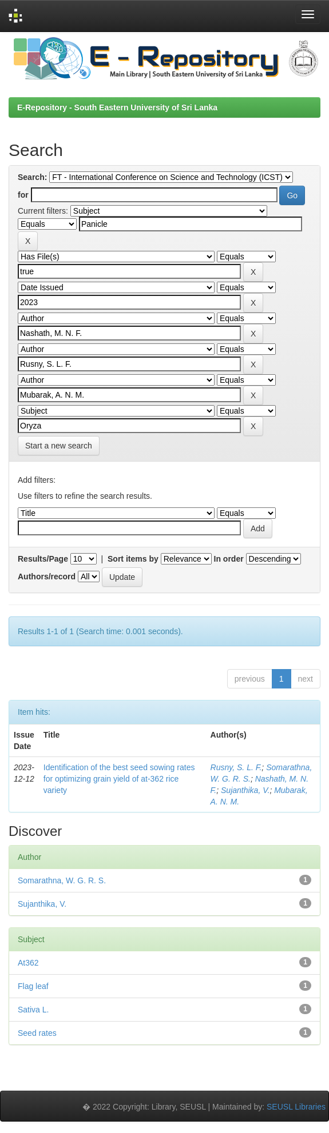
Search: (32, 177)
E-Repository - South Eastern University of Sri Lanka (117, 107)
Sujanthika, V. (245, 790)
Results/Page (43, 558)
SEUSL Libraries (296, 1106)
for (23, 194)
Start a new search (58, 445)
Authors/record (47, 576)
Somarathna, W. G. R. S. (62, 880)
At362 (28, 962)
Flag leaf (33, 986)
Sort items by (133, 558)
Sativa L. (33, 1009)
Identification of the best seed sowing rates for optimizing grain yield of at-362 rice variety (119, 779)
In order (229, 558)
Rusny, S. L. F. (236, 767)
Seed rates (37, 1033)
